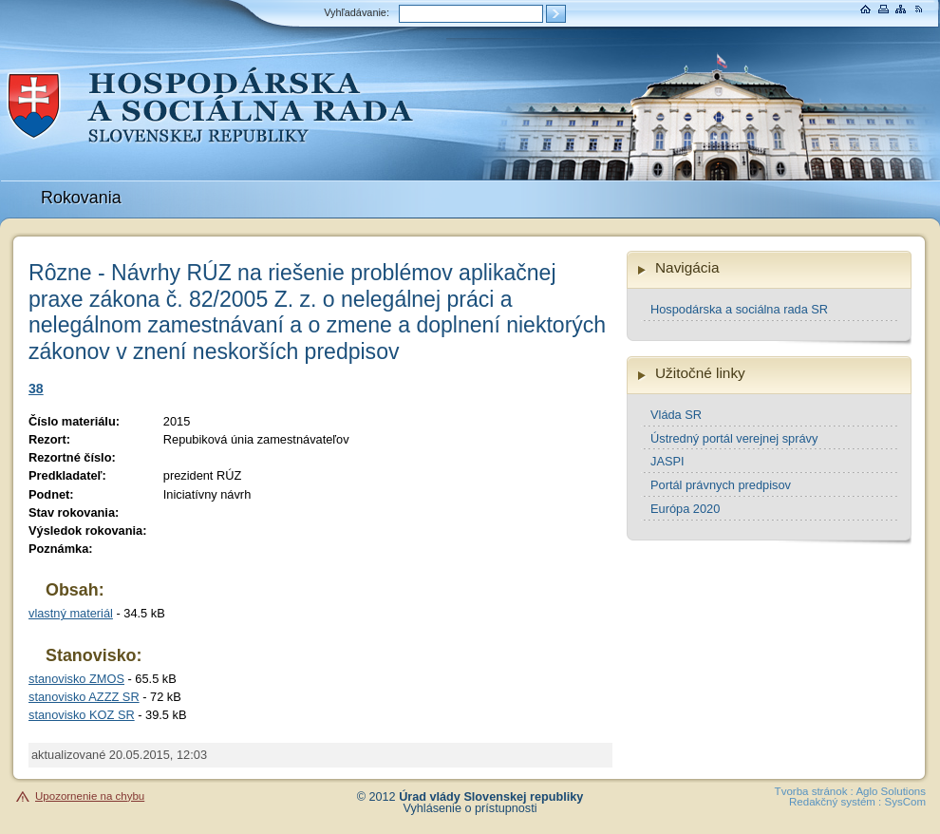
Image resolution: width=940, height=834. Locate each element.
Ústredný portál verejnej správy (734, 438)
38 (36, 388)
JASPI (667, 461)
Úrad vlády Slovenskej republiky (491, 797)
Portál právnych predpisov (720, 485)
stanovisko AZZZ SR (84, 697)
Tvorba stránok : (814, 791)
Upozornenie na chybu (89, 796)
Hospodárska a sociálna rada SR (739, 309)
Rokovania (81, 197)
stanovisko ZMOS (76, 679)
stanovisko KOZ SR (81, 715)
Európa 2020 (685, 509)
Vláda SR (676, 415)
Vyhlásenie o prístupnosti (470, 808)
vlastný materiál (70, 613)
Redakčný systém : (835, 801)
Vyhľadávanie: (356, 12)
